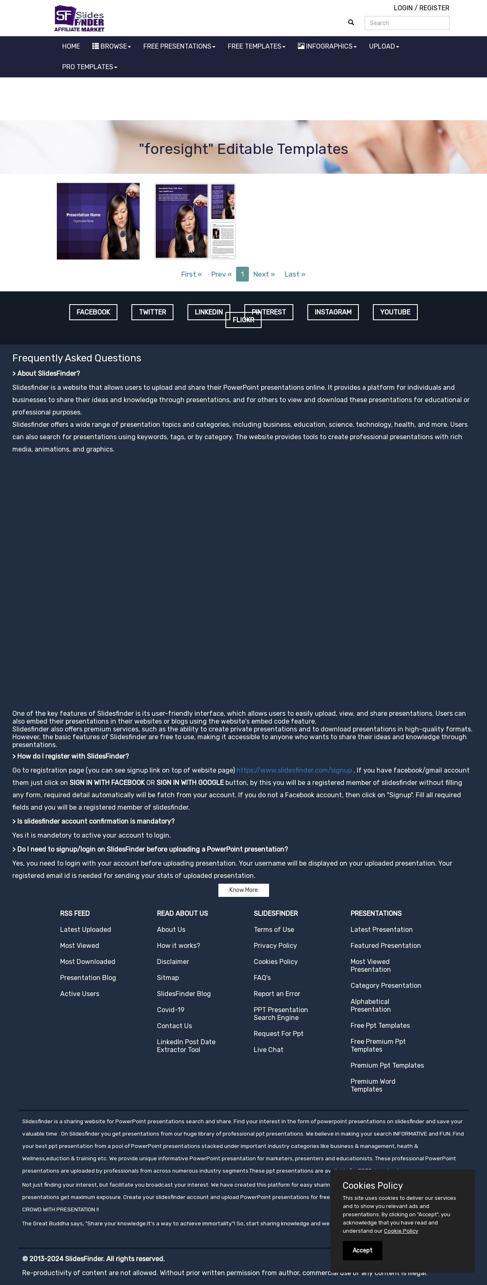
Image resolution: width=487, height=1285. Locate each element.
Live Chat (268, 1050)
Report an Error (277, 994)
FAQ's (262, 978)
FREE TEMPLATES (257, 46)
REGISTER (434, 8)
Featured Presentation (386, 946)
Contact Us (174, 1026)
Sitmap (168, 978)
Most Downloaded (87, 962)
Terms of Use (274, 929)
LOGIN (403, 8)
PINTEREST (269, 312)
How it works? (178, 946)
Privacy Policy (275, 946)
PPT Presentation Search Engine (281, 1014)
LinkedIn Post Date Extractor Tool (186, 1046)
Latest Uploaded (85, 929)
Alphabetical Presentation (371, 1005)
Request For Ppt (279, 1034)
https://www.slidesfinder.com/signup (294, 770)
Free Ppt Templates (380, 1025)
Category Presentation (386, 985)
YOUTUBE (395, 312)
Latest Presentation (382, 929)
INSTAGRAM (333, 312)
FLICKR (243, 320)
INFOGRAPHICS (327, 46)
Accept (362, 1250)
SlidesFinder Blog (184, 994)
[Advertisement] (243, 100)
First (191, 274)
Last (295, 274)
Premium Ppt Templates (387, 1065)
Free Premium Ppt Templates (378, 1045)
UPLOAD (384, 46)
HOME (71, 46)
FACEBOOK (93, 312)
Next (264, 274)
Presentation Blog (88, 978)
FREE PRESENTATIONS (179, 46)
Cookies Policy (276, 962)
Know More (243, 890)
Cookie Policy (401, 1231)
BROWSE (111, 46)
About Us (171, 929)
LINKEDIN (209, 312)
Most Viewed (79, 946)
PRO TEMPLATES (89, 67)
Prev (221, 274)
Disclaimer (173, 962)
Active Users (79, 994)
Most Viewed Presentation (371, 965)
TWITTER (152, 312)
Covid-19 (171, 1010)
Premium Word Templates (373, 1085)
